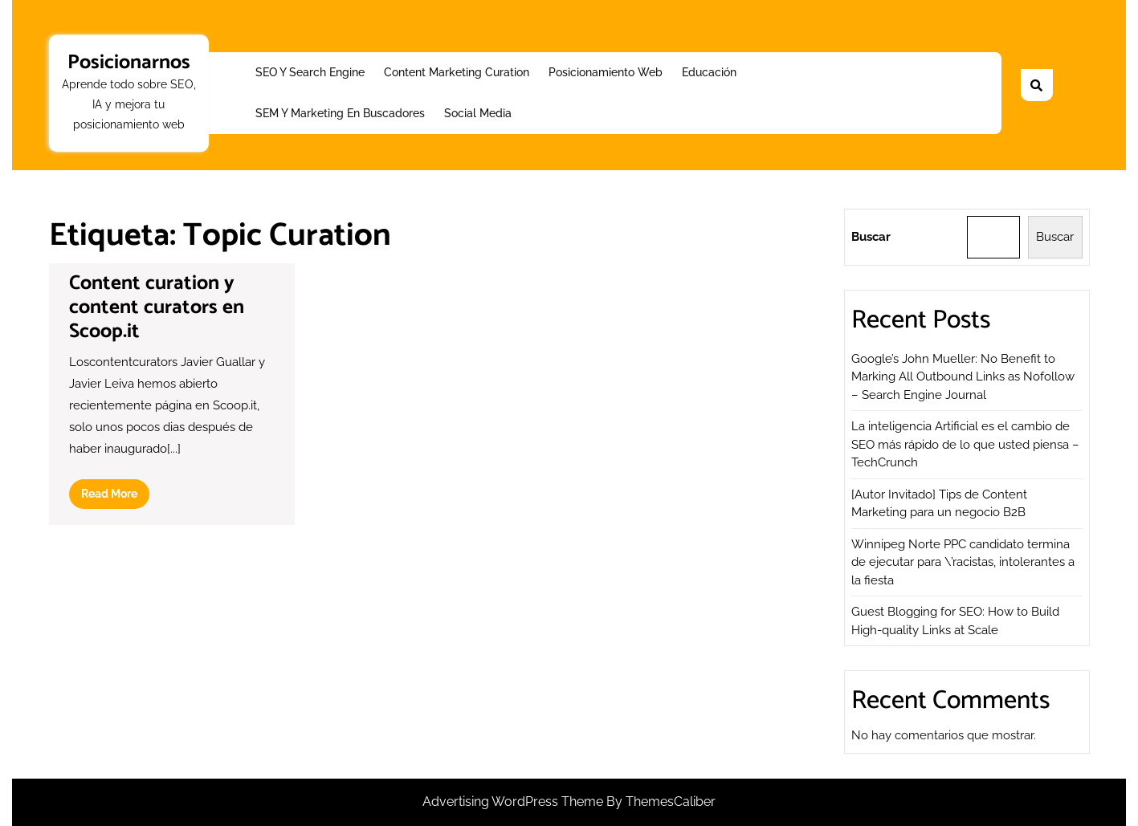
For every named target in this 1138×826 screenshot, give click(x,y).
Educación (709, 72)
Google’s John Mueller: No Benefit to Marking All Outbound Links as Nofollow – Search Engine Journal (963, 377)
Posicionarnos (128, 62)
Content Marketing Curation (456, 72)
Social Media (478, 113)
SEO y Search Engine (310, 72)
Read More (115, 497)
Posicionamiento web (606, 72)
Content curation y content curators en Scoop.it (156, 307)
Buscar (871, 237)
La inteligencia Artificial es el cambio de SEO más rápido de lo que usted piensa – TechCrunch (965, 444)
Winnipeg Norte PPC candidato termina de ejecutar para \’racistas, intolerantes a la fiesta (963, 562)
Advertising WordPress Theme (514, 801)
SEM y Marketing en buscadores (340, 113)
